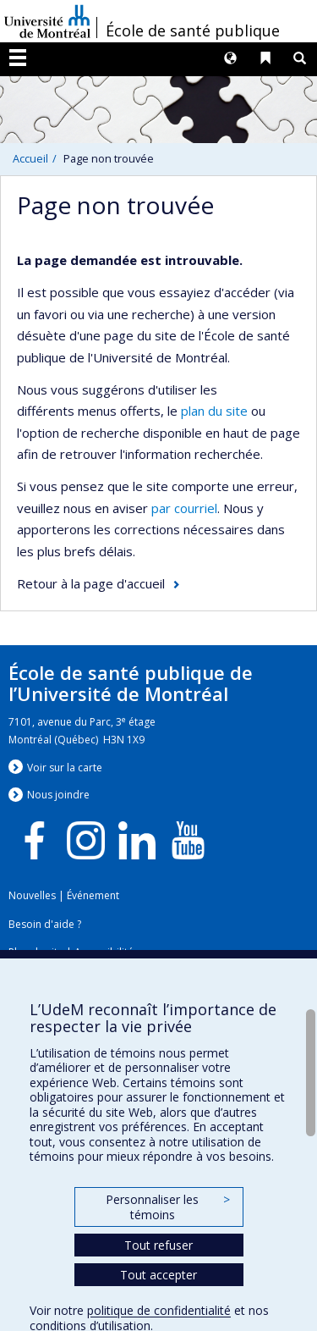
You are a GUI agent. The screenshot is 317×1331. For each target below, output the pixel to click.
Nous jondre (58, 794)
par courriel (184, 508)
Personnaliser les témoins (167, 1207)
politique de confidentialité (159, 1310)
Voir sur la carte (64, 767)
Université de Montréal (47, 21)
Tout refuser (158, 1245)
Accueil (30, 158)
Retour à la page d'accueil (91, 583)
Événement (93, 895)
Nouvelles (32, 895)
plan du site (214, 410)
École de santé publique (193, 30)
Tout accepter (158, 1275)
